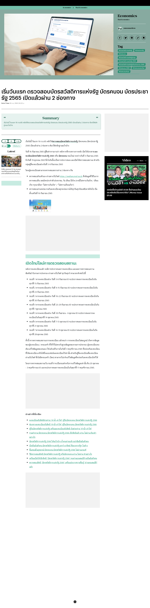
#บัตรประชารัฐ (139, 50)
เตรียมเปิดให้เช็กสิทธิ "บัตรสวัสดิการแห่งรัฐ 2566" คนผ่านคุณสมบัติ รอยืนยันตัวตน (63, 458)
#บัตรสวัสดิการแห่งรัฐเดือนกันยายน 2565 (131, 64)
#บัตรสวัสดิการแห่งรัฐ (125, 50)
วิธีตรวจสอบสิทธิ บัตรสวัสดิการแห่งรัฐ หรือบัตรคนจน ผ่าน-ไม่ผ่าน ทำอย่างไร (60, 454)
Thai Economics (81, 7)
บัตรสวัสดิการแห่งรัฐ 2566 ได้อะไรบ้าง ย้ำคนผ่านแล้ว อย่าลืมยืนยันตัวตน (59, 441)
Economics (67, 7)
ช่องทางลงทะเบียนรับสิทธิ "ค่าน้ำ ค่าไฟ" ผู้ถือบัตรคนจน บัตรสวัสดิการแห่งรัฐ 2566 (63, 424)
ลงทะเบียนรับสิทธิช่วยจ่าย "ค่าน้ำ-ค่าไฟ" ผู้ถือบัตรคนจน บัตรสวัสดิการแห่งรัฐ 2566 (63, 420)
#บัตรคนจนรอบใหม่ (138, 68)
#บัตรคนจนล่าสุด (124, 71)
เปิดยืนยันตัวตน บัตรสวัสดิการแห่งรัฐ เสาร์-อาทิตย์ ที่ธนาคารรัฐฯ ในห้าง (58, 445)
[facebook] (120, 38)
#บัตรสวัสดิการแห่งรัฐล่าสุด (127, 57)
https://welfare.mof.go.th (71, 176)
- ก (5, 141)
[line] (132, 38)
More (141, 161)
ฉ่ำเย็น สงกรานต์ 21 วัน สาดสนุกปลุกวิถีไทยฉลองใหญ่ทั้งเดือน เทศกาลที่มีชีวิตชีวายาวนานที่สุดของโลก (11, 171)
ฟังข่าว (16, 146)
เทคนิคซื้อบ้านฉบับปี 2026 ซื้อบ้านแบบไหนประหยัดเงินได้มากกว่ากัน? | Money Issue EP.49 (124, 192)
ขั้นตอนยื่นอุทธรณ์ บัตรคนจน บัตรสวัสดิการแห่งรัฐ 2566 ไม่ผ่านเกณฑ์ (57, 450)
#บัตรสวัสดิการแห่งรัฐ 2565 (127, 61)
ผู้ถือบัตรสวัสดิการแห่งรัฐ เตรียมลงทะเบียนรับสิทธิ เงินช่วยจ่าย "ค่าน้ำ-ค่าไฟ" (60, 428)
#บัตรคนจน (122, 54)
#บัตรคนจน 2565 (124, 68)
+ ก (17, 141)
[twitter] (126, 38)
